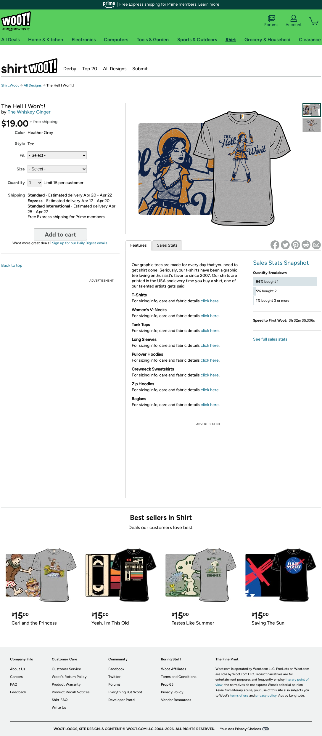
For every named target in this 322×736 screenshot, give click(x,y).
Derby (69, 68)
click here (210, 301)
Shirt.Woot (29, 65)
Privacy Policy (172, 692)
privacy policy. (266, 695)
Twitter (114, 677)
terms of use (239, 695)
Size (21, 169)
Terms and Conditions (179, 677)
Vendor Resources (176, 700)
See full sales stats (270, 339)
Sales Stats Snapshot (281, 262)
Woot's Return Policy (69, 677)
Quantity (16, 182)
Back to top (11, 265)
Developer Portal (121, 700)
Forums (271, 21)
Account (294, 21)
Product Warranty (66, 684)
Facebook (116, 669)
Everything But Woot (125, 692)
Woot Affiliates (173, 669)
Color (20, 132)
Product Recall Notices (71, 692)
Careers (16, 677)
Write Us (59, 707)
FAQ (13, 684)
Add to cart (60, 234)
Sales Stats (167, 245)
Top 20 (89, 68)
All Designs (114, 68)
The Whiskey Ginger (29, 112)
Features (138, 245)
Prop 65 (167, 684)
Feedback (18, 692)
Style (20, 143)
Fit (22, 155)
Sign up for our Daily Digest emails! (80, 243)
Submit (140, 68)
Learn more (208, 4)
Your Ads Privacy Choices (240, 729)
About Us (17, 669)
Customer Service (66, 669)
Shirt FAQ (59, 700)
